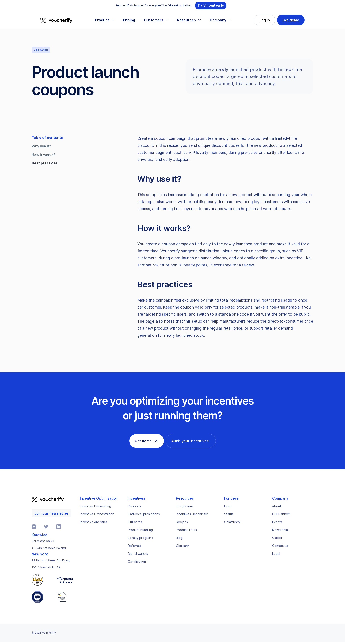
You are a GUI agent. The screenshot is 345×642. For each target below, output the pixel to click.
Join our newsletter (51, 513)
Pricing (129, 20)
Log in (264, 20)
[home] (56, 20)
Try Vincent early (211, 5)
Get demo (290, 20)
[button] (104, 20)
